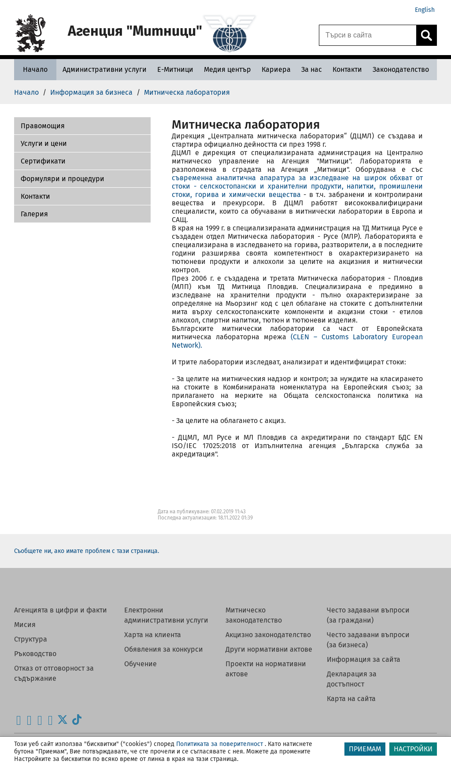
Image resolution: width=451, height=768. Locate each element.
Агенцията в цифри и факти (60, 610)
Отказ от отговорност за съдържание (54, 673)
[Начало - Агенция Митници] (35, 69)
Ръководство (35, 653)
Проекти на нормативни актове (266, 669)
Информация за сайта (363, 659)
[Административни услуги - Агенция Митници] (104, 69)
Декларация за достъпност (352, 679)
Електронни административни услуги (166, 615)
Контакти (35, 196)
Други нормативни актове (269, 649)
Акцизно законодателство (268, 635)
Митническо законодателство (254, 615)
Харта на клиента (152, 635)
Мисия (25, 624)
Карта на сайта (351, 698)
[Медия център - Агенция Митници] (227, 69)
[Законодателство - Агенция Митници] (400, 69)
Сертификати (43, 161)
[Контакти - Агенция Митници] (347, 69)
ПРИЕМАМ (365, 749)
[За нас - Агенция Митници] (311, 69)
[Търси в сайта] (367, 35)
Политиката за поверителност (219, 744)
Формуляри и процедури (62, 178)
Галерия (34, 214)
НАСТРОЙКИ (413, 749)
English (425, 10)
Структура (30, 639)
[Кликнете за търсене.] (426, 35)
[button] (82, 126)
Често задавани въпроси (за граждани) (368, 615)
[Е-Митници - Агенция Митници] (175, 69)
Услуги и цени (44, 143)
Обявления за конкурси (163, 649)
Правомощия (43, 126)
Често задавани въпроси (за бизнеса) (368, 640)
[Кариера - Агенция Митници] (276, 69)
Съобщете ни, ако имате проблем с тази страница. (86, 551)
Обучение (140, 664)
